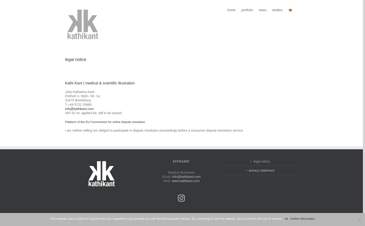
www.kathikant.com (186, 181)
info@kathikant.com (79, 109)
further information (303, 218)
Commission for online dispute (111, 122)
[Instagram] (181, 198)
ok (286, 218)
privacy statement (261, 170)
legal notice (261, 161)
